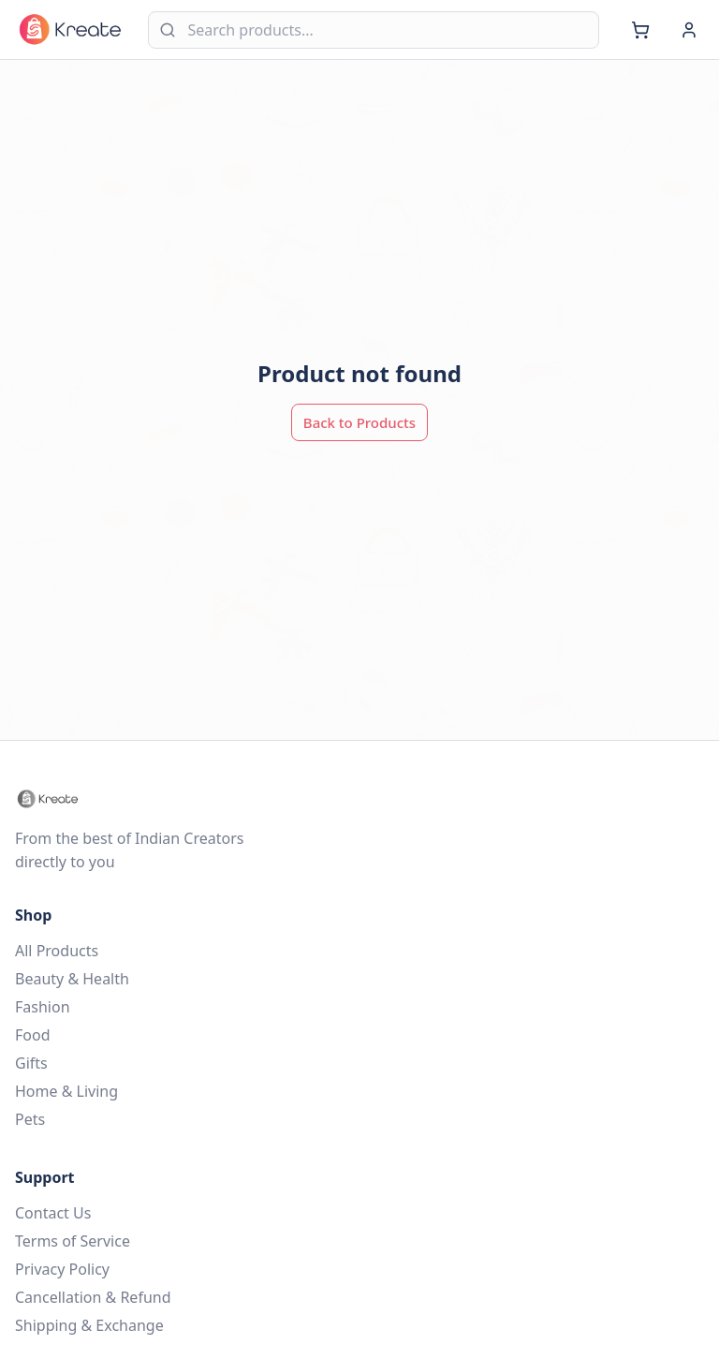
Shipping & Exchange (89, 1325)
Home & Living (66, 1091)
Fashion (42, 1007)
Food (33, 1035)
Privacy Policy (62, 1269)
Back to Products (359, 422)
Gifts (31, 1063)
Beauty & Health (72, 978)
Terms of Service (72, 1241)
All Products (56, 950)
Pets (30, 1119)
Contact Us (53, 1213)
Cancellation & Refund (93, 1297)
